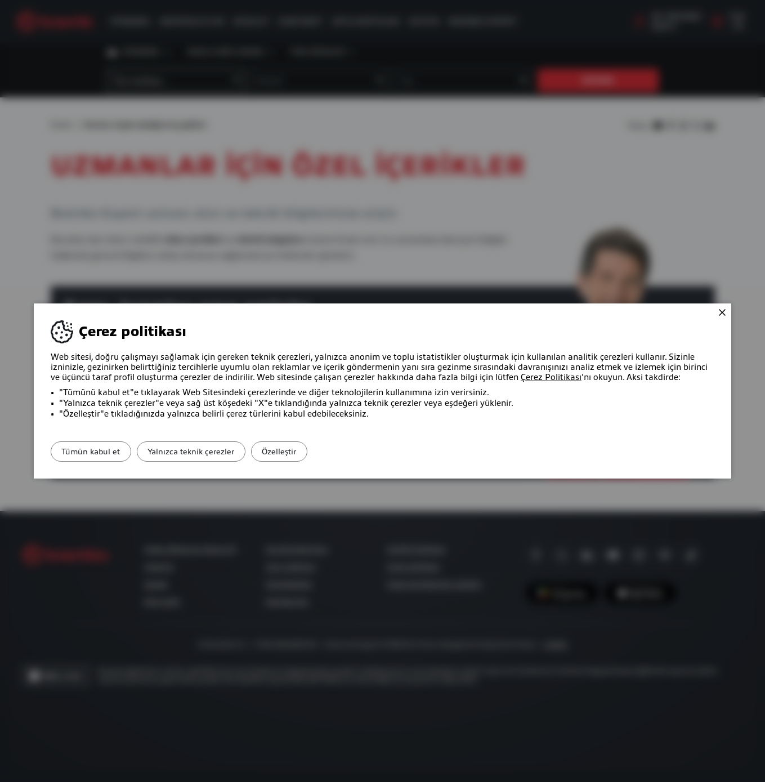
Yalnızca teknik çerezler (210, 451)
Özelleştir (311, 451)
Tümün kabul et (97, 451)
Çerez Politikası (551, 377)
